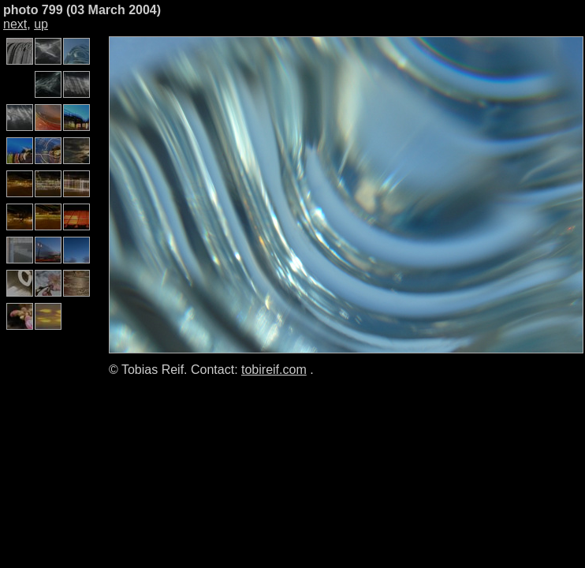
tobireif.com (274, 369)
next (15, 24)
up (41, 24)
